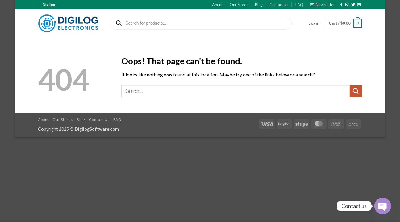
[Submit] (356, 91)
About (217, 4)
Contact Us (278, 4)
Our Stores (239, 4)
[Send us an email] (359, 5)
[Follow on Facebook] (341, 5)
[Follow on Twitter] (353, 5)
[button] (322, 4)
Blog (259, 4)
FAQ (299, 4)
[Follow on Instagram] (347, 5)
